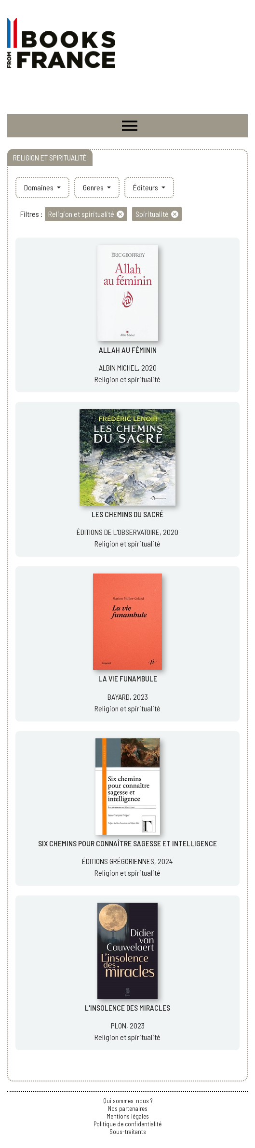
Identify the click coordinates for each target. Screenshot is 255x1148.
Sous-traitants (127, 1131)
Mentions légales (128, 1116)
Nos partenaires (128, 1108)
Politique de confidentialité (127, 1124)
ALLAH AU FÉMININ (128, 349)
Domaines (39, 187)
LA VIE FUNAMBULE (127, 678)
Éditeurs (146, 187)
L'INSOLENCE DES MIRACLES (127, 1007)
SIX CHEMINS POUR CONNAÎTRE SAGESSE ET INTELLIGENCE (127, 843)
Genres (94, 187)
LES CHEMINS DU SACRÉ (127, 514)
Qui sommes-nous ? (127, 1101)
